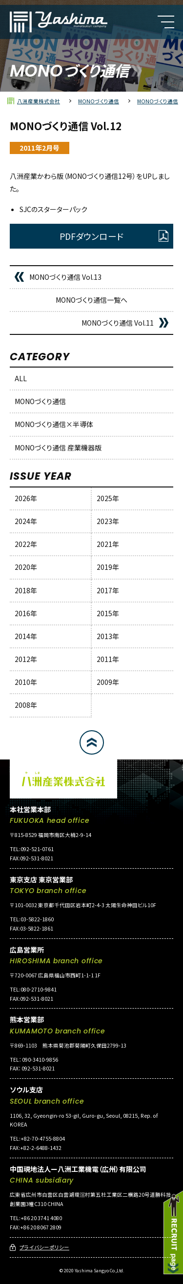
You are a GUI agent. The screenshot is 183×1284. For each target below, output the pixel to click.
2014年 (26, 636)
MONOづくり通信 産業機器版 (58, 447)
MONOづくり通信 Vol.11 (117, 323)
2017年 (108, 590)
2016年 (26, 613)
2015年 (108, 613)
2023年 (108, 521)
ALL (21, 378)
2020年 (26, 567)
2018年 (26, 590)
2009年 (108, 682)
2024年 (26, 521)
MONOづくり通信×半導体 (54, 424)
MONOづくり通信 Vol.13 (65, 277)
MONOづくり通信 (40, 401)
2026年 (26, 498)
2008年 (26, 705)
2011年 (108, 659)
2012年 (26, 659)
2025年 (108, 498)
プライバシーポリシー (44, 1247)
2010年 (26, 682)
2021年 (108, 544)
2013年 (108, 636)
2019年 (108, 567)
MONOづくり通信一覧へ (91, 300)
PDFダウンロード (91, 236)
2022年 (26, 544)
